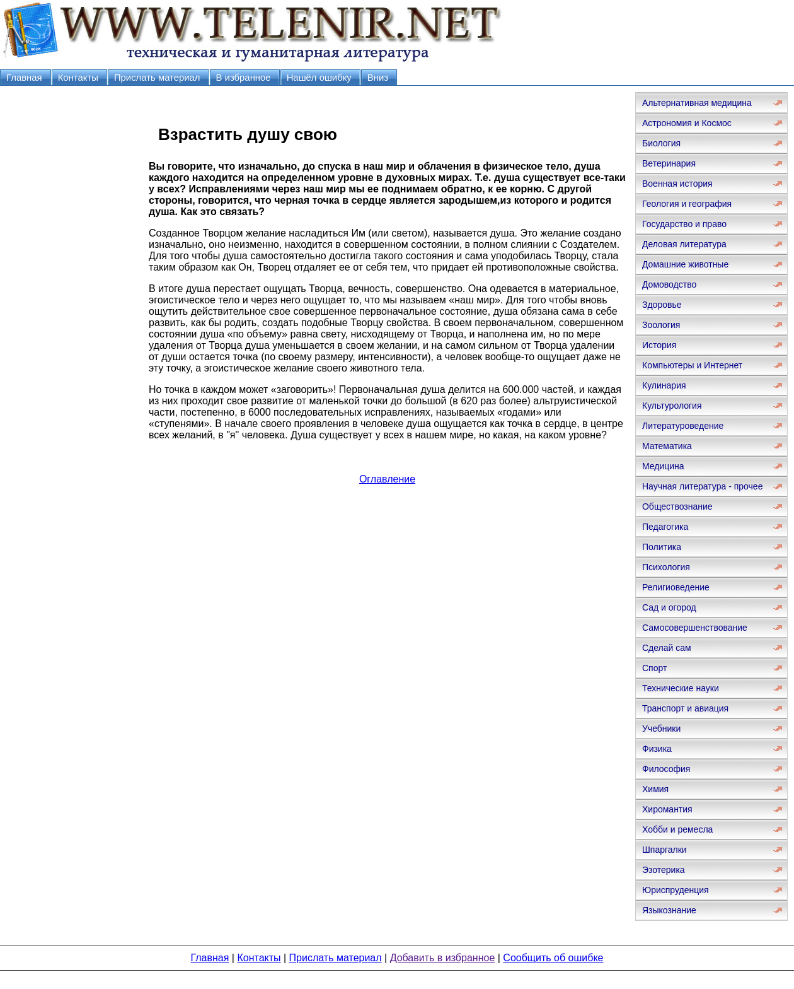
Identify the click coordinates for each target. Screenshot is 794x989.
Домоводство (669, 284)
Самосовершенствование (694, 628)
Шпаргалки (664, 850)
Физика (657, 749)
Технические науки (680, 688)
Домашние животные (685, 264)
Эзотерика (663, 870)
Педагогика (665, 527)
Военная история (677, 183)
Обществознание (677, 506)
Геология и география (687, 204)
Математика (667, 446)
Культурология (672, 406)
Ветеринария (669, 163)
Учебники (661, 728)
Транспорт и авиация (685, 708)
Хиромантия (667, 809)
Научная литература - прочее (702, 486)
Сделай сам (666, 648)
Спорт (654, 668)
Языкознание (669, 910)
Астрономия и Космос (687, 123)
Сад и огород (669, 607)
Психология (666, 567)
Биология (661, 143)
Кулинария (664, 385)
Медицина (663, 466)
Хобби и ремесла (677, 829)
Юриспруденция (675, 890)
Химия (655, 789)
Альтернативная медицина (697, 103)
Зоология (661, 325)
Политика (661, 547)
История (659, 345)
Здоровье (662, 305)
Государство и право (684, 224)
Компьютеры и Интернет (692, 365)
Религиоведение (676, 587)
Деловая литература (684, 244)
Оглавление (387, 479)
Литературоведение (682, 426)
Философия (666, 769)
